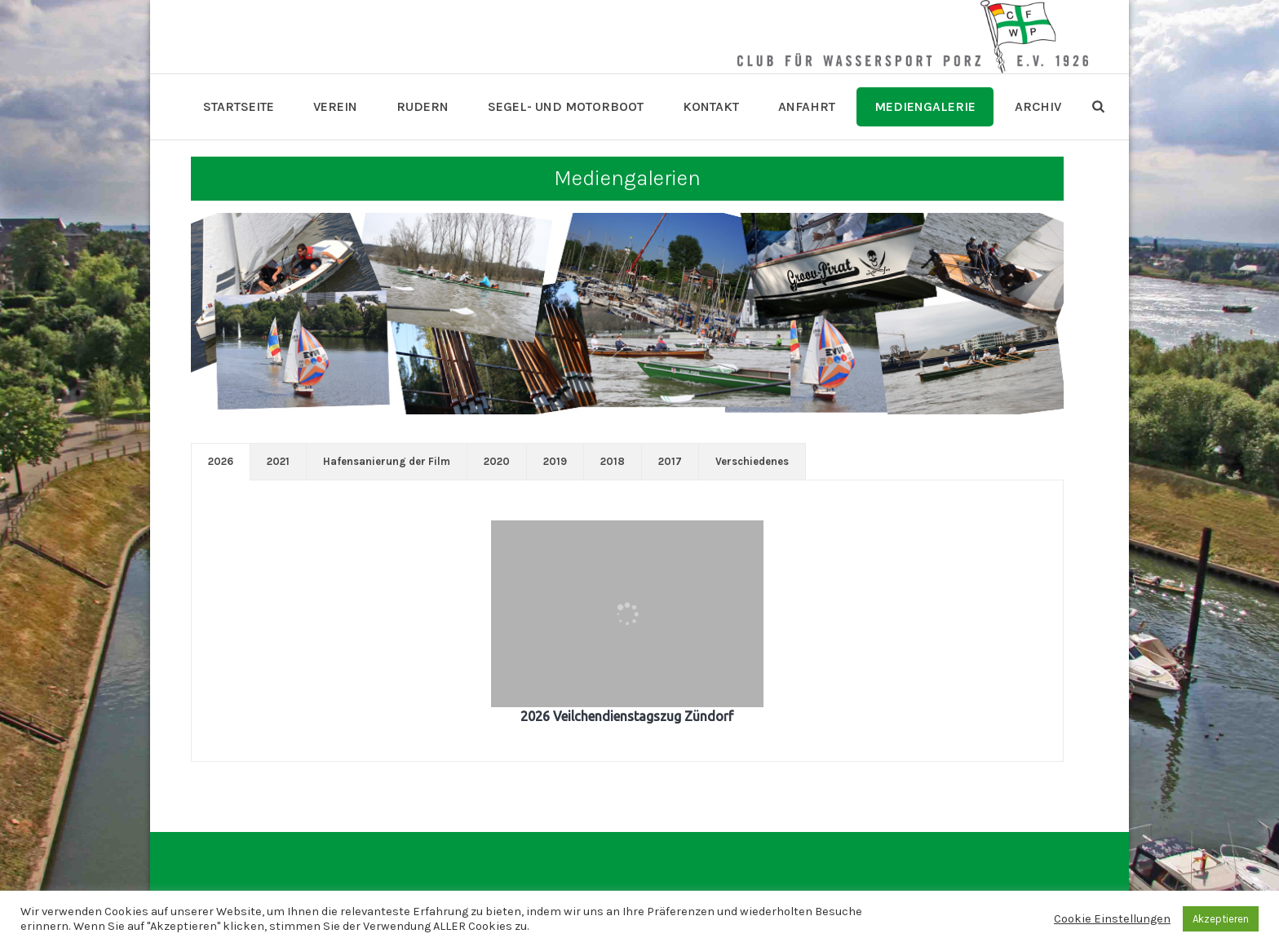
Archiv (1038, 106)
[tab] (220, 461)
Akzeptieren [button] (1221, 919)
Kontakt (711, 106)
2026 (220, 461)
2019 (555, 461)
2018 (612, 461)
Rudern (422, 106)
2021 (278, 461)
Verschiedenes (752, 461)
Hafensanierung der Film (386, 461)
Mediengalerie (925, 106)
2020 (497, 461)
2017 (670, 461)
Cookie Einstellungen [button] (1112, 919)
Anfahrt (806, 106)
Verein (335, 106)
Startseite (238, 106)
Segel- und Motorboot (566, 106)
